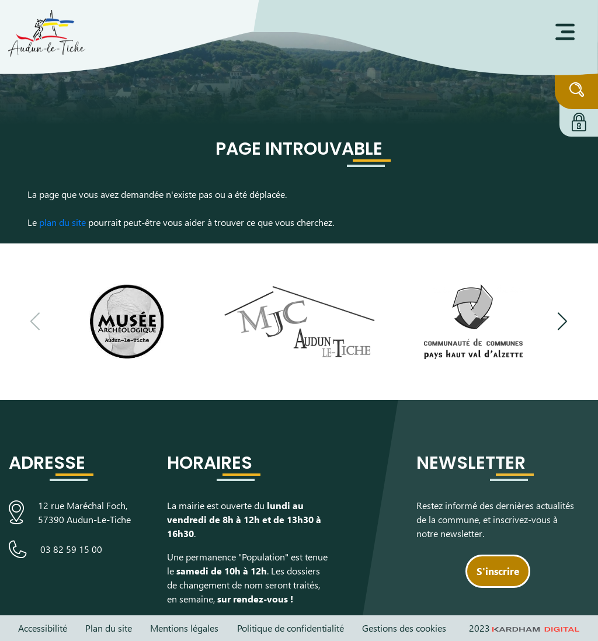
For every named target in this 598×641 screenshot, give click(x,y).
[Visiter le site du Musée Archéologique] (126, 321)
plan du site (62, 222)
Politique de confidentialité (290, 628)
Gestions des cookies (404, 628)
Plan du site (108, 628)
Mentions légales (184, 628)
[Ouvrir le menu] (565, 32)
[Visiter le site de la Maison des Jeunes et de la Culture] (299, 321)
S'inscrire (498, 571)
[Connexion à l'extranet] (578, 120)
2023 (524, 628)
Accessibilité (42, 628)
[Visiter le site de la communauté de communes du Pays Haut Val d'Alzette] (473, 321)
